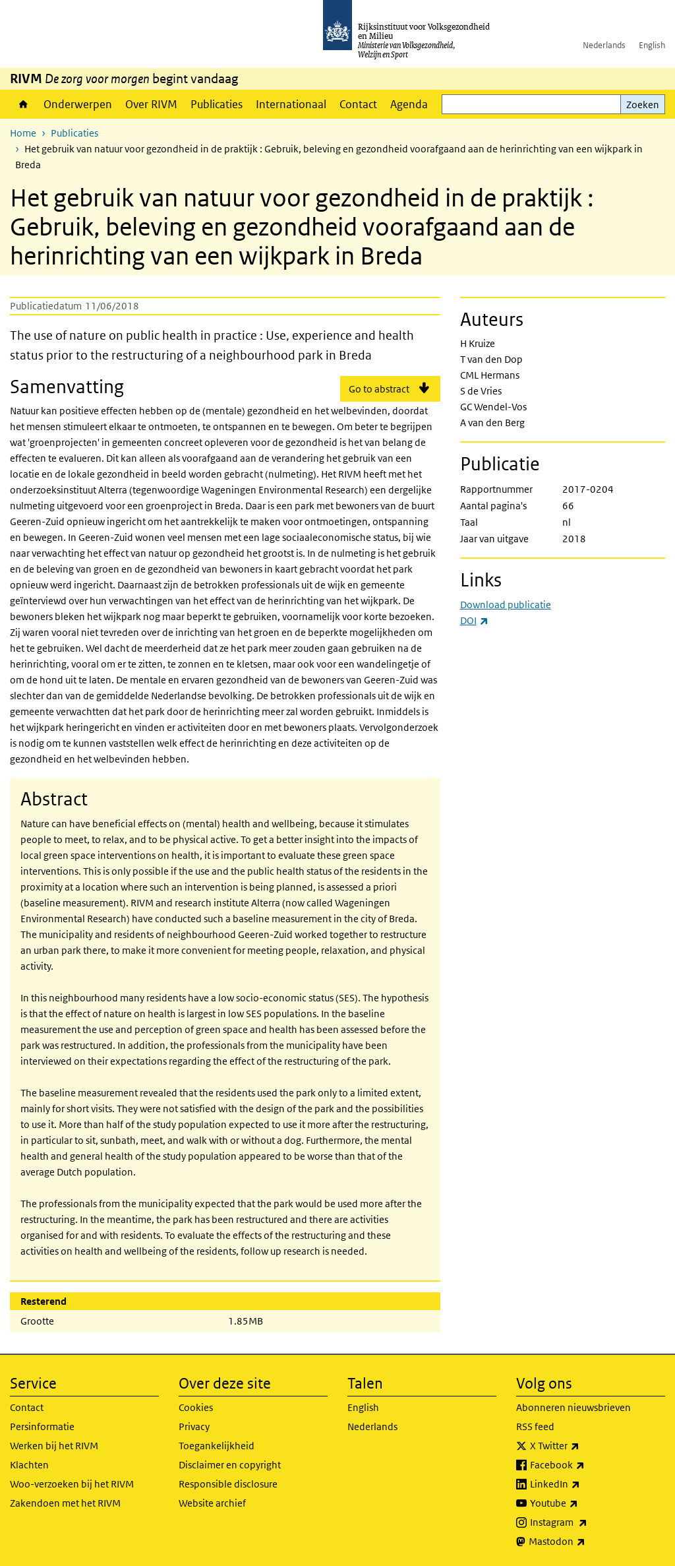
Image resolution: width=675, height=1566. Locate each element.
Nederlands (604, 45)
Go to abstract (379, 389)
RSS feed (535, 1426)
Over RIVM (151, 104)
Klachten (29, 1464)
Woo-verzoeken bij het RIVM (72, 1484)
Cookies (196, 1407)
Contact (358, 104)
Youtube (583, 1503)
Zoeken (642, 104)
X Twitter (583, 1446)
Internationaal (291, 104)
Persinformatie (42, 1426)
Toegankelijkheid (216, 1445)
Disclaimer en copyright (230, 1464)
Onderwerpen (78, 104)
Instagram (587, 1522)
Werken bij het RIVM (54, 1445)
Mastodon (586, 1542)
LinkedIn (584, 1484)
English (652, 45)
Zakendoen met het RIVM (65, 1503)
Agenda (409, 104)
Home (23, 104)
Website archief (212, 1503)
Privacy (194, 1426)
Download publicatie (505, 604)
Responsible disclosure (228, 1484)
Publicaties (217, 104)
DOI (474, 620)
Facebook (586, 1465)
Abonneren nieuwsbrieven (573, 1407)
